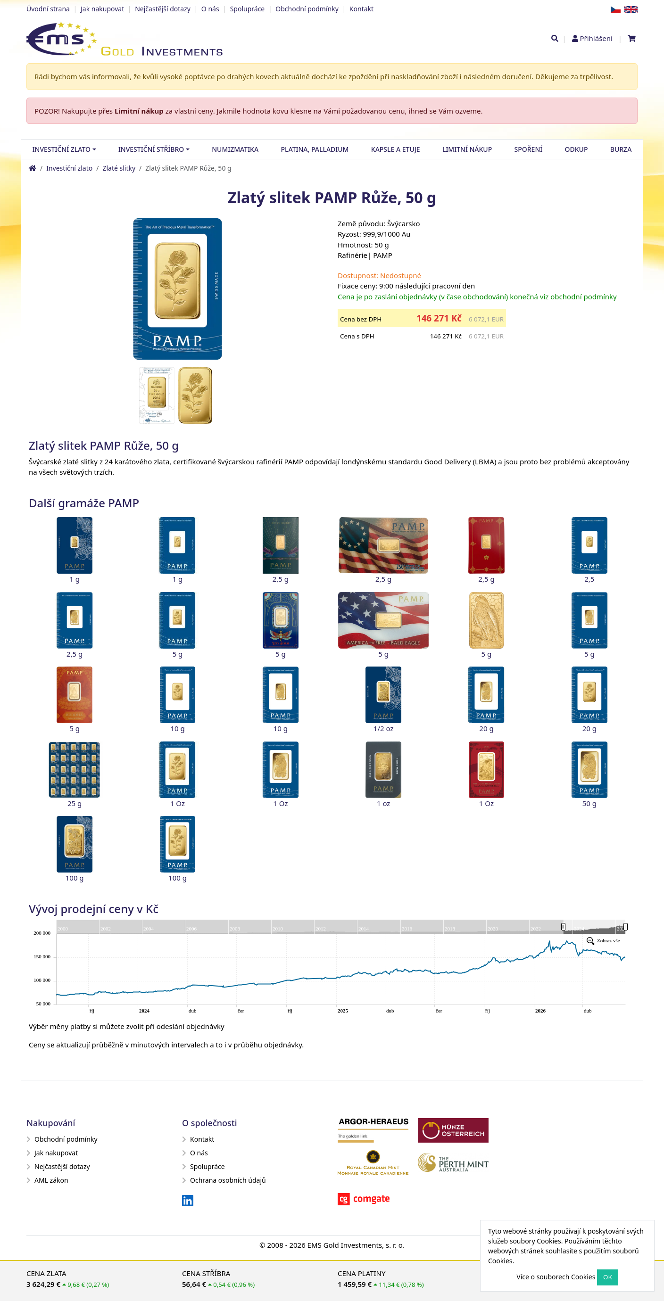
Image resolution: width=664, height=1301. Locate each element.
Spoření (529, 149)
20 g (486, 728)
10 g (177, 728)
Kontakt (361, 8)
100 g (75, 877)
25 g (74, 803)
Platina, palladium (315, 149)
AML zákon (47, 1180)
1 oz (383, 803)
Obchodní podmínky (307, 8)
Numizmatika (235, 149)
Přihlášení (596, 38)
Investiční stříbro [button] (151, 149)
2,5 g (281, 579)
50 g (589, 803)
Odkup (576, 149)
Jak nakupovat (102, 8)
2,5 (589, 579)
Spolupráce (247, 8)
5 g (178, 654)
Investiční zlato (69, 168)
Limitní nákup (139, 110)
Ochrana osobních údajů (224, 1180)
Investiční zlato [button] (62, 149)
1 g (74, 579)
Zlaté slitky (118, 168)
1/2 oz (384, 728)
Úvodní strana (48, 8)
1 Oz (177, 803)
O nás (210, 8)
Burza (621, 149)
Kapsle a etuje (395, 149)
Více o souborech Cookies (555, 1276)
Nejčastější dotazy (163, 8)
